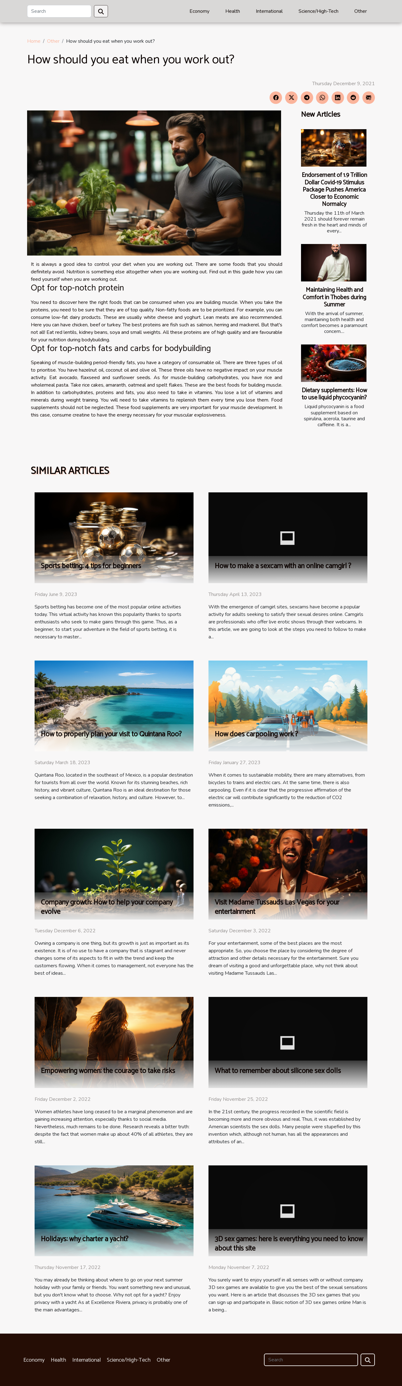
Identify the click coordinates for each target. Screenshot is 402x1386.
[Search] (59, 11)
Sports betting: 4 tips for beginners (91, 566)
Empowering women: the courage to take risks (108, 1071)
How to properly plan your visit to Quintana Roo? (111, 734)
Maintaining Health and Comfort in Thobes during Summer (334, 297)
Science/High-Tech (318, 11)
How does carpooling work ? (256, 734)
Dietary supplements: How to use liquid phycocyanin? (334, 394)
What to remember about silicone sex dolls (278, 1071)
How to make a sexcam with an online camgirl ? (283, 566)
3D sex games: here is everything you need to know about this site (289, 1243)
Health (232, 11)
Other (360, 11)
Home (34, 41)
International (269, 11)
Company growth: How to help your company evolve (107, 907)
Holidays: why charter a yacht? (84, 1239)
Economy (199, 11)
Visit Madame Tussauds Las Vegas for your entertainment (277, 907)
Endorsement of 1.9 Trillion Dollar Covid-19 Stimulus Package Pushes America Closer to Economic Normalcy (334, 189)
